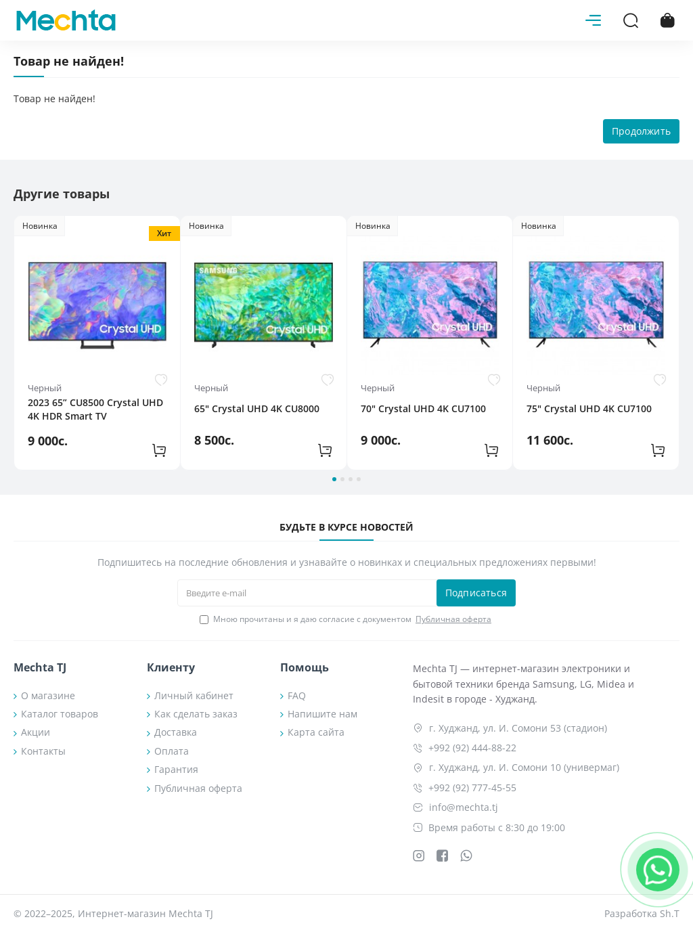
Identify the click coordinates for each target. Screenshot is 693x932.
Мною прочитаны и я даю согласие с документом (346, 619)
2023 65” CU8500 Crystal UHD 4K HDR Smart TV (95, 409)
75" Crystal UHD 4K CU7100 (589, 408)
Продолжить (641, 131)
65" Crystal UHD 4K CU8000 (256, 408)
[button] (334, 479)
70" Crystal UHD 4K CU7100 (423, 408)
